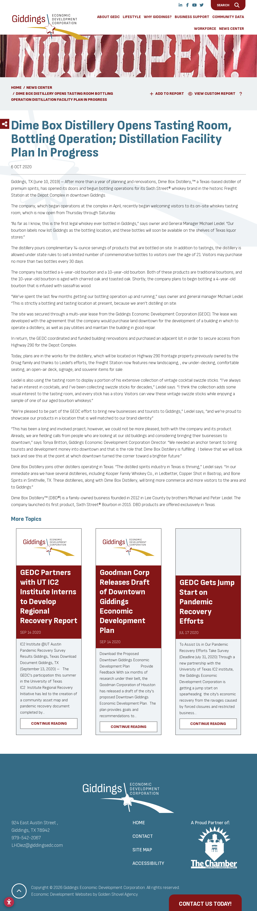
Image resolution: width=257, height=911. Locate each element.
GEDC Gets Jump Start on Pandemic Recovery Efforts (207, 602)
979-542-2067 (26, 838)
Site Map (142, 850)
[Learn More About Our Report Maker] (241, 94)
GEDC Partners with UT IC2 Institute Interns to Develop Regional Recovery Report (48, 597)
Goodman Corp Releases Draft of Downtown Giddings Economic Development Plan (125, 601)
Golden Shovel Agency (118, 894)
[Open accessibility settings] (9, 902)
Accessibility (148, 863)
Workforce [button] (205, 28)
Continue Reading (49, 723)
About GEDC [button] (108, 17)
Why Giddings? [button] (158, 17)
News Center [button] (231, 28)
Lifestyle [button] (132, 17)
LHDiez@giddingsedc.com (37, 845)
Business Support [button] (192, 17)
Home (139, 823)
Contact (143, 836)
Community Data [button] (228, 17)
